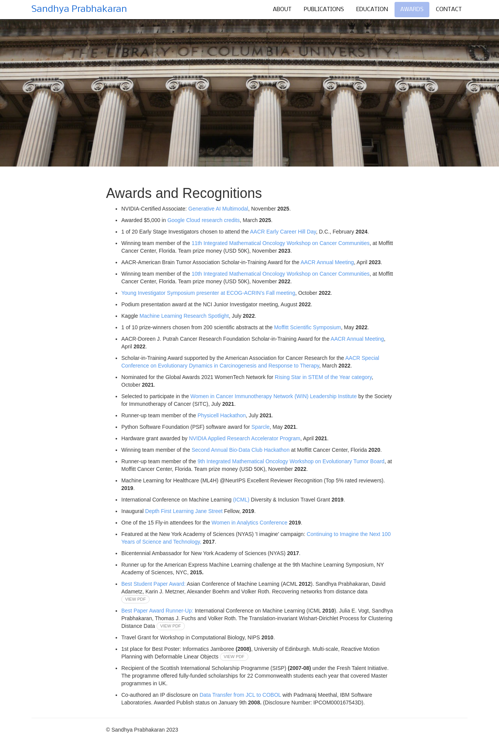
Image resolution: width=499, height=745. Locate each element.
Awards (412, 10)
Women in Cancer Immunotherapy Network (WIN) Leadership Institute (275, 396)
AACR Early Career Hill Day (283, 232)
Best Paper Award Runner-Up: (157, 611)
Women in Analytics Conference (250, 523)
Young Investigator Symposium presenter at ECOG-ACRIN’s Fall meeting (208, 293)
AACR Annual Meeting (327, 262)
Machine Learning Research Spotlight (183, 316)
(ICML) (241, 500)
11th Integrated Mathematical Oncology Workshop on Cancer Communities (281, 243)
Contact (449, 10)
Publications (324, 10)
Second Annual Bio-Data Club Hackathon (241, 450)
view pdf (135, 599)
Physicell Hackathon (221, 415)
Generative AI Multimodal (218, 209)
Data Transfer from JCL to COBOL (240, 695)
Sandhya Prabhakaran (79, 9)
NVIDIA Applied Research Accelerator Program (244, 438)
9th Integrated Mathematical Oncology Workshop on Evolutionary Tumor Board (290, 461)
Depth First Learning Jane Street (183, 511)
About (282, 10)
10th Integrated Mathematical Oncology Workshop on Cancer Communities (281, 274)
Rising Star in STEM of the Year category (323, 377)
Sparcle (260, 427)
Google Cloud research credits (203, 220)
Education (372, 10)
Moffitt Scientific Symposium (307, 327)
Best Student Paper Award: (153, 584)
